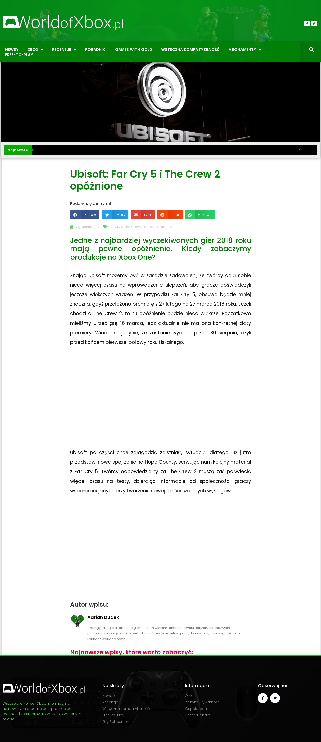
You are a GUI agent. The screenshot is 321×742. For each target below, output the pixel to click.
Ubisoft (149, 226)
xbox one (164, 226)
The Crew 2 (133, 226)
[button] (84, 214)
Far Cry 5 (116, 226)
